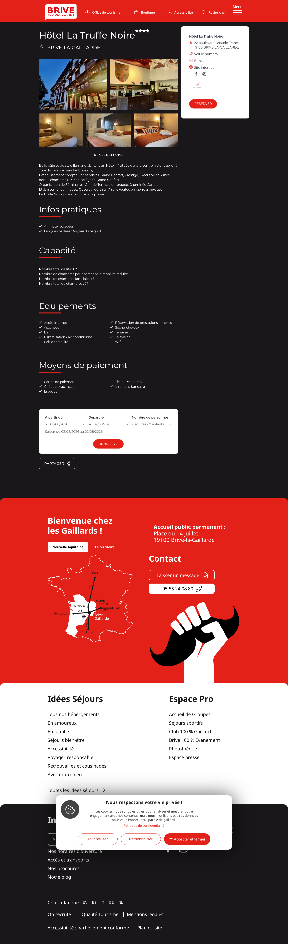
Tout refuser (97, 839)
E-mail (199, 61)
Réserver (203, 104)
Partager (57, 463)
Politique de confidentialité (144, 825)
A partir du (54, 417)
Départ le (96, 417)
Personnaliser (140, 839)
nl (121, 902)
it (102, 902)
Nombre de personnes (150, 417)
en (85, 902)
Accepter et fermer (189, 839)
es (94, 902)
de (111, 902)
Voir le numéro (206, 54)
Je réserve (108, 444)
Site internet (204, 68)
